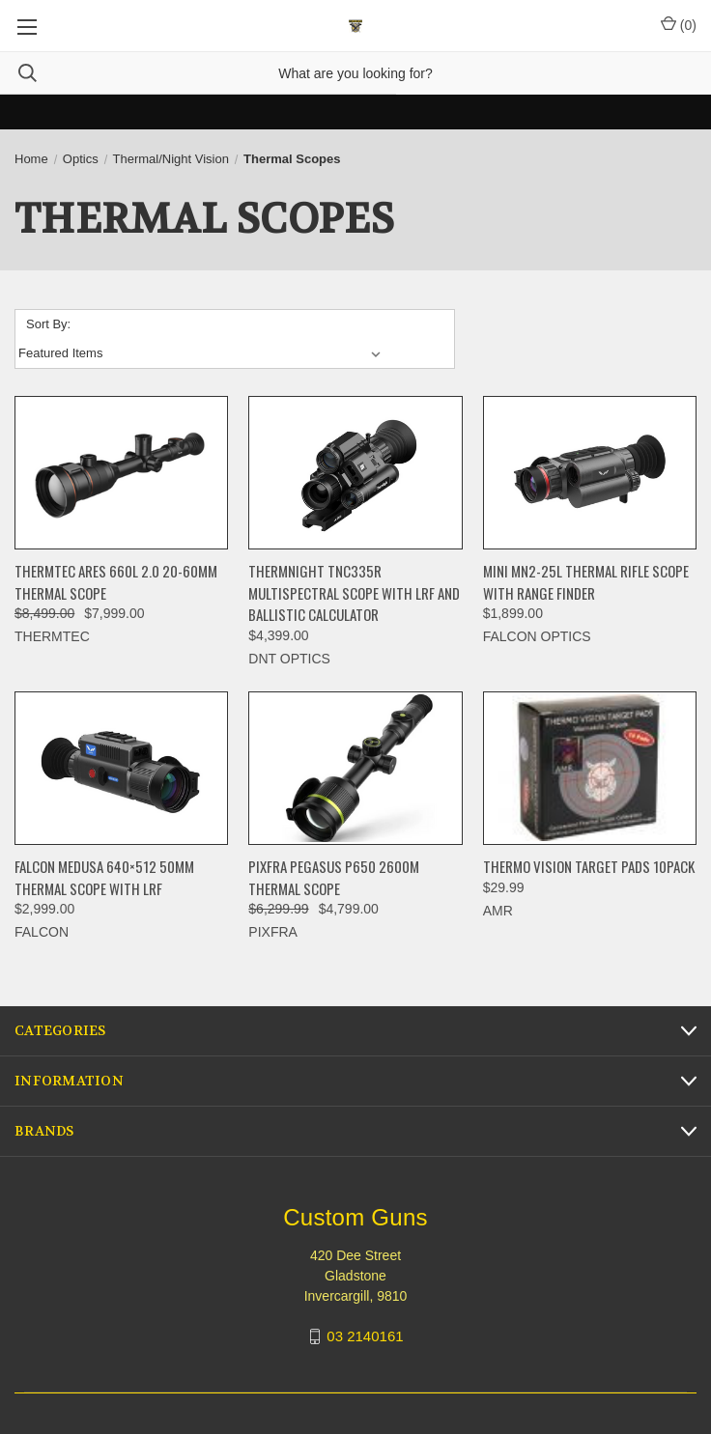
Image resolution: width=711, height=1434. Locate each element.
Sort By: (48, 324)
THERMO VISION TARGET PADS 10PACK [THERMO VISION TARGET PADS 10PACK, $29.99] (589, 866)
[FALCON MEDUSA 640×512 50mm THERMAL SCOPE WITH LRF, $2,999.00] (121, 768)
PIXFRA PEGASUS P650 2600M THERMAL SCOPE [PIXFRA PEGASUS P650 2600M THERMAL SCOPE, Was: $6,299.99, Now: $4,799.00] (333, 877)
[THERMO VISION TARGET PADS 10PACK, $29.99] (590, 768)
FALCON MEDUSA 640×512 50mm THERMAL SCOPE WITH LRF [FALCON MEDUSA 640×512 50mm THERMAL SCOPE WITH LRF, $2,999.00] (104, 877)
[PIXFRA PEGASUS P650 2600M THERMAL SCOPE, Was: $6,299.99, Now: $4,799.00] (355, 768)
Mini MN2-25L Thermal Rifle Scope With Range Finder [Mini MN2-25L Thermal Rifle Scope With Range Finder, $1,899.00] (586, 582)
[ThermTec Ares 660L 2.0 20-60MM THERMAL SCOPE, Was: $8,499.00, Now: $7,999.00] (121, 473)
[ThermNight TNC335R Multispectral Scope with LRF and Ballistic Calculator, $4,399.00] (355, 473)
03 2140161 (365, 1336)
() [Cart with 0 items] (679, 24)
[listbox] (203, 353)
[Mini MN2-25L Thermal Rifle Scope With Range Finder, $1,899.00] (590, 473)
